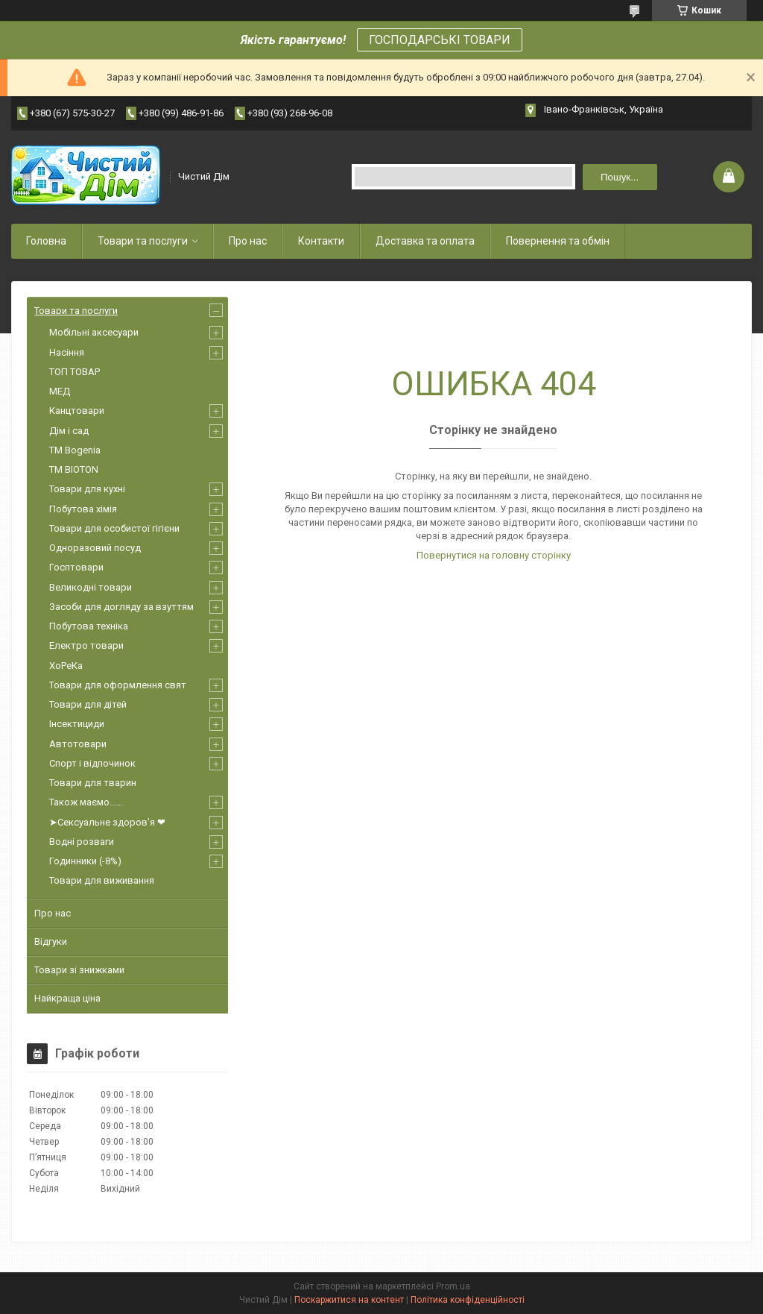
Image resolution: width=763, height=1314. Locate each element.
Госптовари (76, 567)
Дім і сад (69, 430)
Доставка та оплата (425, 241)
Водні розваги (81, 841)
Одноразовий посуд (95, 547)
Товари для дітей (88, 704)
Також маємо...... (86, 802)
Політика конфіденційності (468, 1300)
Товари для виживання (101, 880)
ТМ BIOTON (73, 469)
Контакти (321, 241)
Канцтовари (76, 410)
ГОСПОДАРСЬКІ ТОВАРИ (439, 40)
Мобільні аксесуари (94, 332)
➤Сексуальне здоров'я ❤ (107, 822)
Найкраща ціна (67, 998)
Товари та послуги (143, 241)
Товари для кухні (87, 488)
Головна (46, 241)
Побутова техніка (88, 626)
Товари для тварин (92, 782)
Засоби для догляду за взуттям (121, 606)
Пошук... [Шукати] (620, 177)
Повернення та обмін (558, 241)
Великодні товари (90, 587)
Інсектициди (76, 723)
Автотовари (78, 743)
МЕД (59, 391)
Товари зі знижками (79, 969)
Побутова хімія (83, 509)
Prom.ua (453, 1286)
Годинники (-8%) (85, 861)
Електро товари (86, 645)
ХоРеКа (66, 665)
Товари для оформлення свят (117, 685)
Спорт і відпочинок (92, 763)
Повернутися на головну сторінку (494, 555)
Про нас (248, 241)
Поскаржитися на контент (349, 1300)
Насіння (66, 352)
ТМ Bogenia (75, 450)
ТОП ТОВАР (74, 371)
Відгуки (50, 941)
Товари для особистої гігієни (114, 528)
